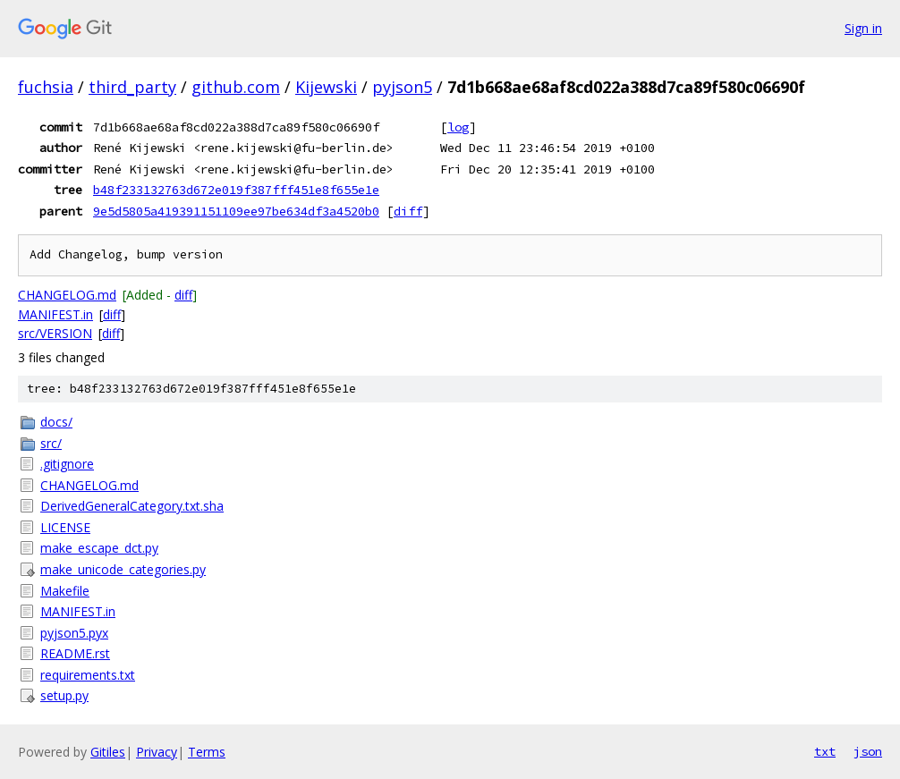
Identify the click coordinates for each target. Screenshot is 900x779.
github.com (235, 86)
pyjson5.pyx (74, 632)
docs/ (56, 421)
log (458, 127)
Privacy (156, 751)
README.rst (75, 653)
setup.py (64, 695)
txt (825, 751)
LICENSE (65, 527)
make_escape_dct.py (99, 547)
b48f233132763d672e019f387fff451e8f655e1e (236, 190)
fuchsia (45, 86)
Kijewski (326, 86)
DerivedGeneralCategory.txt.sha (132, 505)
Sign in (863, 28)
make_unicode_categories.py (123, 569)
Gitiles (107, 751)
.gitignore (67, 463)
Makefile (64, 590)
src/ (51, 443)
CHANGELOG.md (67, 294)
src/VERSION (55, 333)
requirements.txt (87, 674)
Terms (206, 751)
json (867, 751)
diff (408, 211)
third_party (132, 86)
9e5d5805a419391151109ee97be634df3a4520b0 (236, 211)
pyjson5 (402, 86)
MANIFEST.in (55, 314)
